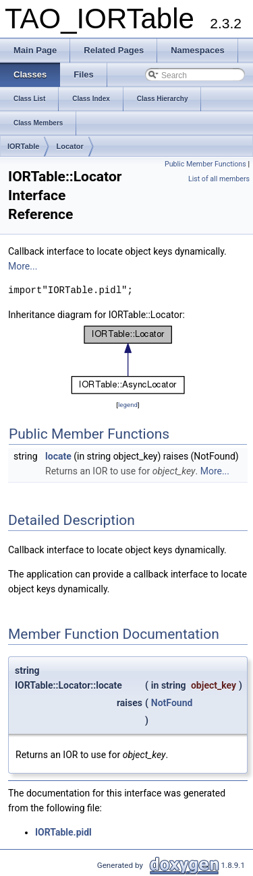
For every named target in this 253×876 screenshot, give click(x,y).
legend (128, 404)
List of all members (219, 179)
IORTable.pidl (63, 832)
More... (22, 266)
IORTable (23, 146)
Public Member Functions (205, 164)
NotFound (172, 702)
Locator (69, 146)
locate (58, 456)
